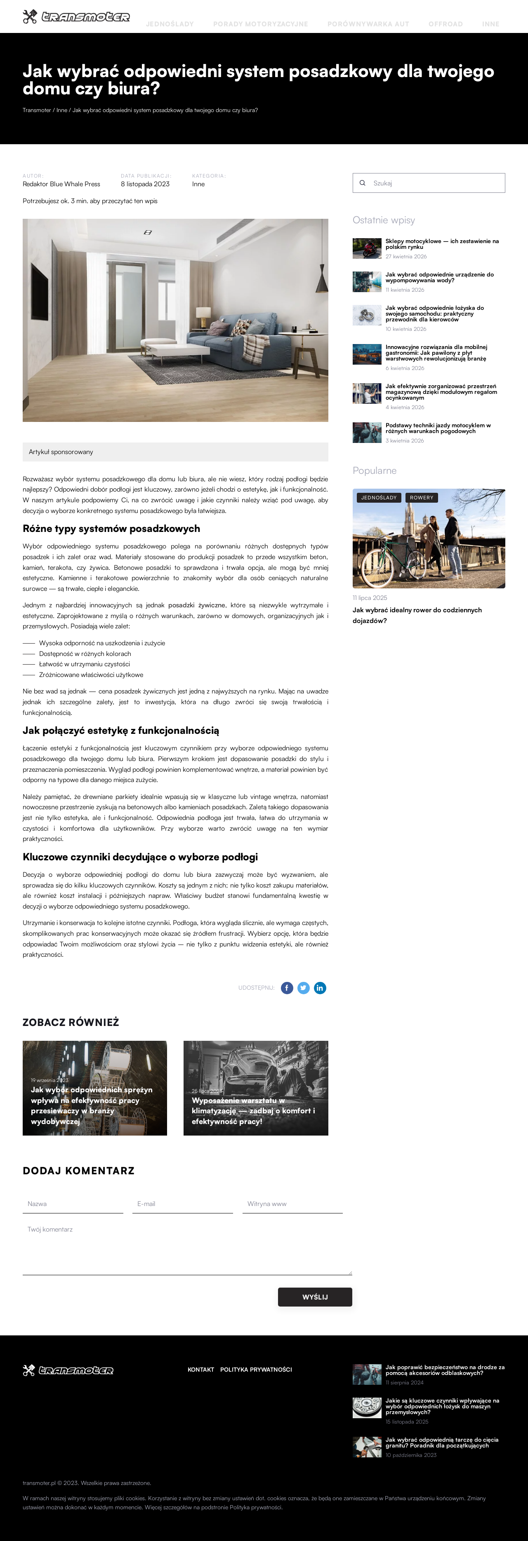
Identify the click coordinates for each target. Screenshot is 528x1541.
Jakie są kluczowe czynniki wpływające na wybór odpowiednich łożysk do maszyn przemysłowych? (443, 1406)
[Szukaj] (362, 183)
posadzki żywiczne (196, 605)
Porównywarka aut (413, 16)
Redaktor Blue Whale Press (61, 184)
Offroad (469, 16)
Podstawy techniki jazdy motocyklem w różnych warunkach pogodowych (438, 428)
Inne (498, 16)
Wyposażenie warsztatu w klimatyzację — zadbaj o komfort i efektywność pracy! (253, 1111)
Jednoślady (264, 16)
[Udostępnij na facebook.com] (287, 988)
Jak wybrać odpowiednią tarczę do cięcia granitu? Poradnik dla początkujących (442, 1442)
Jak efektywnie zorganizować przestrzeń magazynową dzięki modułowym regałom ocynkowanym (441, 391)
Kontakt (201, 1369)
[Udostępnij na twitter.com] (303, 988)
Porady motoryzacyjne (331, 16)
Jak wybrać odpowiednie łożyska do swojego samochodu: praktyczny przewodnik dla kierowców (435, 313)
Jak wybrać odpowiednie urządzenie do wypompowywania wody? (440, 277)
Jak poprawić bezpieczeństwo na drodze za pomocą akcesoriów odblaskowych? (445, 1370)
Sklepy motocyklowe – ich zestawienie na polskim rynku (442, 244)
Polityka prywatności (256, 1369)
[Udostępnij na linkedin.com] (320, 988)
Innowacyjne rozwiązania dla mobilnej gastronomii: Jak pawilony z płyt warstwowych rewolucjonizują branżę (436, 352)
